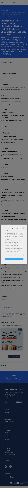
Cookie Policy (17, 251)
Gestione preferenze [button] (14, 255)
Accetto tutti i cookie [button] (14, 258)
